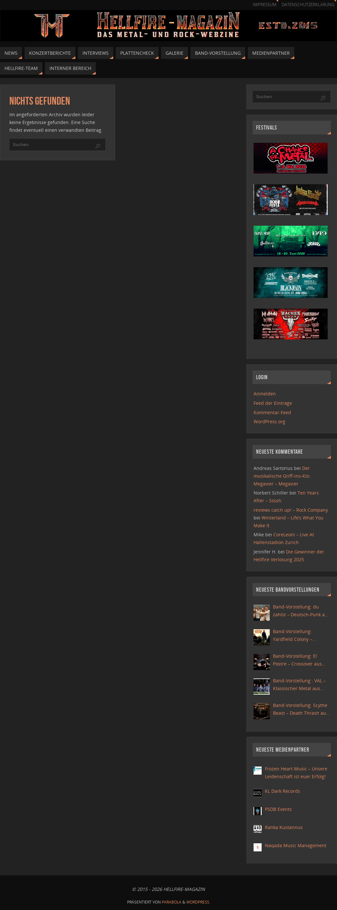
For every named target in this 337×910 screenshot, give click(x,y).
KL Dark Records (282, 791)
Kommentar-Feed (272, 412)
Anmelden (265, 394)
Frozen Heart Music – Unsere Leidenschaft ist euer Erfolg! (296, 772)
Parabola (171, 902)
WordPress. (198, 902)
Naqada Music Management (295, 845)
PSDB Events (278, 809)
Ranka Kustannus (284, 827)
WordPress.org (269, 421)
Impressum (265, 4)
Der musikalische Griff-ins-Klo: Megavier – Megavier (282, 476)
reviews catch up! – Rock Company (291, 510)
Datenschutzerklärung (308, 4)
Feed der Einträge (273, 403)
